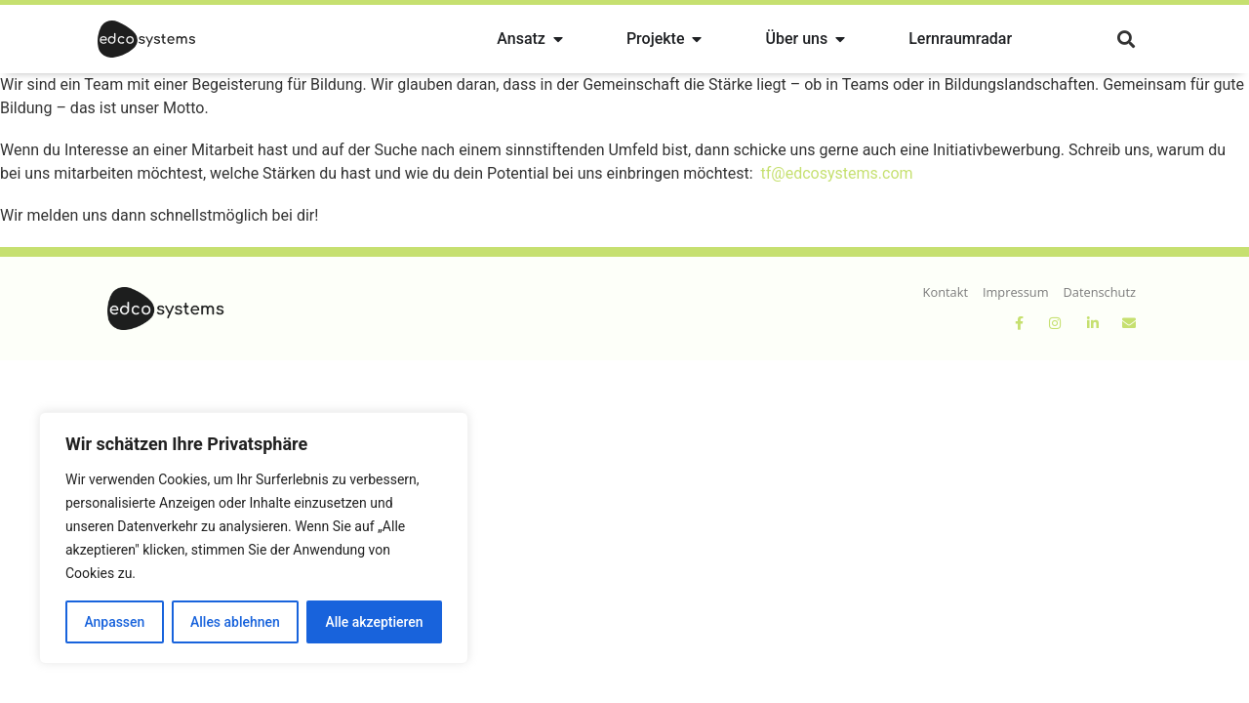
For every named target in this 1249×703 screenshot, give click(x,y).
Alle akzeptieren (374, 622)
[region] (253, 538)
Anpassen (114, 622)
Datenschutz (1100, 292)
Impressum (1016, 292)
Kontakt (945, 292)
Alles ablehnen (235, 622)
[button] (1125, 39)
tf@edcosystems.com (837, 173)
